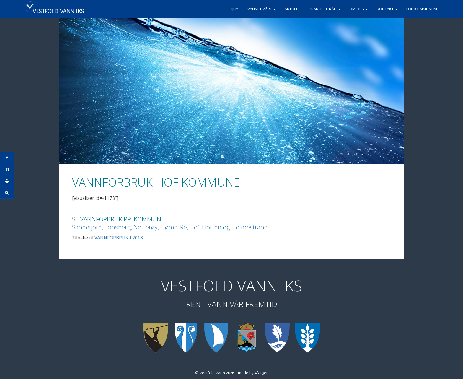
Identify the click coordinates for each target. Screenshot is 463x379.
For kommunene (422, 9)
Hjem (234, 9)
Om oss (358, 9)
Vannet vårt (261, 9)
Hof (194, 227)
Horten (211, 227)
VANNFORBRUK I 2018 (118, 237)
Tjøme (168, 227)
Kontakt (387, 9)
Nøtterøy (145, 227)
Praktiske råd (324, 9)
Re (183, 227)
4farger (261, 372)
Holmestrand (249, 227)
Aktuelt (292, 9)
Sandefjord (87, 227)
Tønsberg (118, 227)
